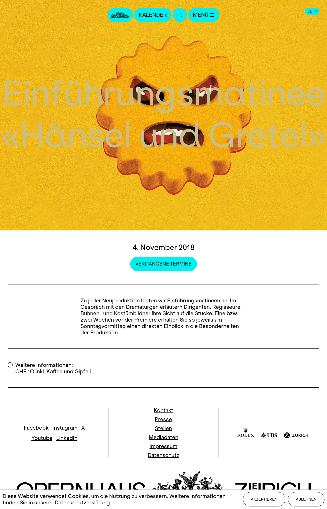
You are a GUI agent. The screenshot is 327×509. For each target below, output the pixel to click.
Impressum (163, 446)
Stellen (163, 428)
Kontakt (163, 410)
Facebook (36, 428)
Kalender (153, 15)
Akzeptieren (264, 499)
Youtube (41, 438)
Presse (163, 419)
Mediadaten (163, 437)
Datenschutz (163, 455)
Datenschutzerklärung (82, 502)
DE (313, 11)
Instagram (64, 428)
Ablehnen (306, 499)
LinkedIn (66, 438)
